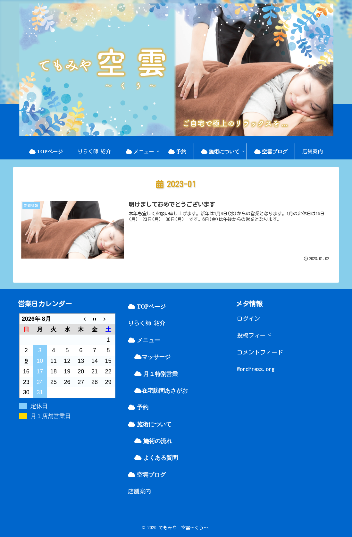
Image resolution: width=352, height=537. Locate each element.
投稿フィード (254, 335)
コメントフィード (260, 352)
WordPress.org (256, 369)
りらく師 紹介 (146, 323)
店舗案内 (139, 491)
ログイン (248, 318)
